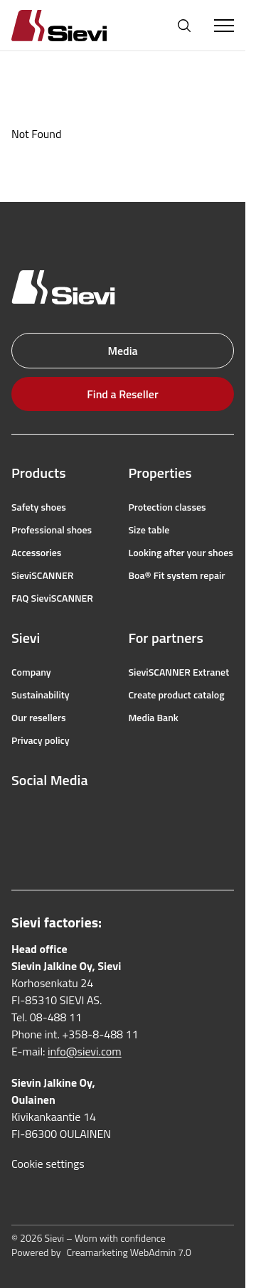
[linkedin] (18, 845)
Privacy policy (40, 740)
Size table (149, 530)
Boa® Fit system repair (177, 575)
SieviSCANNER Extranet (179, 672)
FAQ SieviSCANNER (52, 598)
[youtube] (81, 814)
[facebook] (18, 814)
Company (31, 672)
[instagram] (49, 814)
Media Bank (153, 717)
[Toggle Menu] (224, 25)
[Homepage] (76, 25)
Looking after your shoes (181, 552)
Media (122, 350)
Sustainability (40, 695)
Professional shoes (51, 530)
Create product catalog (177, 695)
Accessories (36, 552)
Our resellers (38, 717)
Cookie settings (48, 1163)
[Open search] (184, 25)
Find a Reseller (122, 394)
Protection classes (167, 507)
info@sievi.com (85, 1051)
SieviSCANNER (42, 575)
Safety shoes (38, 507)
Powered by (101, 1252)
